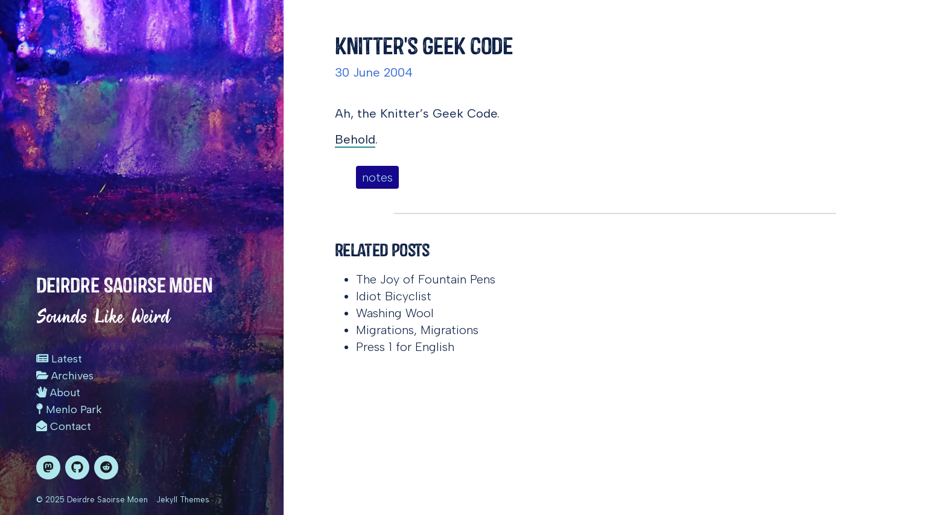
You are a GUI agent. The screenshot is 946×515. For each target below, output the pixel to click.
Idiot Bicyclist (393, 296)
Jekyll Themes (182, 499)
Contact (63, 426)
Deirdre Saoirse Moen (124, 285)
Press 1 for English (405, 347)
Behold (355, 139)
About (58, 392)
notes (377, 177)
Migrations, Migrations (417, 330)
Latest (59, 358)
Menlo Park (69, 409)
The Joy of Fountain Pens (425, 279)
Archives (65, 375)
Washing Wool (395, 313)
